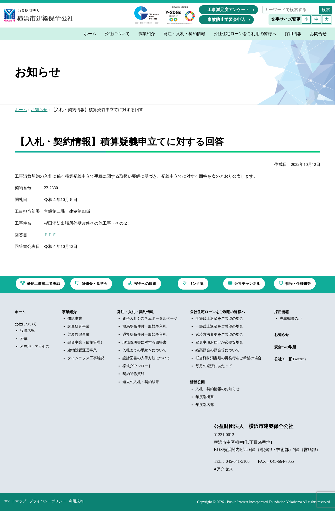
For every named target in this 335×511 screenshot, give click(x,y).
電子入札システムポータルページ (149, 318)
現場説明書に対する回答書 (144, 342)
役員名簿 (27, 331)
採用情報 (281, 312)
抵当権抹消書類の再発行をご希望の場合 (228, 358)
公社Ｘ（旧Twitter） (291, 359)
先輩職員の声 (291, 318)
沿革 (23, 339)
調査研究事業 (79, 326)
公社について (26, 324)
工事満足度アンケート (228, 9)
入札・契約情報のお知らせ (217, 389)
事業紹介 (69, 312)
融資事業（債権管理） (86, 342)
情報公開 (197, 382)
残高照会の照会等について (217, 350)
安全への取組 (285, 347)
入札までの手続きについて (144, 350)
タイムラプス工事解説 (86, 358)
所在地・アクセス (34, 347)
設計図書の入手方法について (146, 358)
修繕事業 (75, 318)
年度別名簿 (205, 405)
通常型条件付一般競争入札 (144, 334)
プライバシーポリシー (47, 501)
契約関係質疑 (133, 374)
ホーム (21, 109)
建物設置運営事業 (82, 350)
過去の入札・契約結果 (140, 382)
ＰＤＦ (50, 235)
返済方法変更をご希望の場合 (219, 334)
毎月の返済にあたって (214, 366)
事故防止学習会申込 (226, 19)
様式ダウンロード (137, 366)
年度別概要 (205, 397)
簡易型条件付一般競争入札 (144, 326)
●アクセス (223, 469)
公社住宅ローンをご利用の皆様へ (217, 312)
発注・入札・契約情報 (135, 312)
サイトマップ (15, 501)
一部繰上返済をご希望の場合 (219, 326)
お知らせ (39, 109)
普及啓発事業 (79, 334)
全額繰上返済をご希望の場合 (219, 318)
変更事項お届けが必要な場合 (219, 342)
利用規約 (76, 501)
